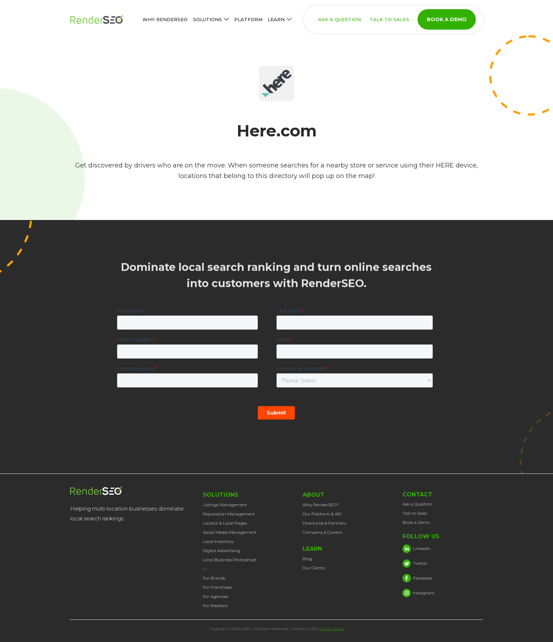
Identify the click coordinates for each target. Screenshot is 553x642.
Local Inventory (218, 541)
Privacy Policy (332, 628)
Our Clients (314, 567)
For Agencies (215, 596)
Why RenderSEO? (321, 504)
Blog (307, 558)
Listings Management (225, 504)
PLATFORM (248, 19)
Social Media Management (230, 532)
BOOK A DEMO (447, 19)
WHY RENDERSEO (165, 19)
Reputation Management (229, 513)
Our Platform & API (322, 513)
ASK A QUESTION (339, 19)
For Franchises (217, 587)
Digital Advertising (221, 550)
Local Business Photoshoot (230, 559)
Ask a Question (417, 504)
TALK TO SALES (389, 19)
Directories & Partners (324, 523)
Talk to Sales (414, 513)
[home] (103, 19)
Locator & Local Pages (225, 523)
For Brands (214, 578)
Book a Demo (416, 522)
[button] (211, 19)
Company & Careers (322, 532)
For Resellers (215, 605)
